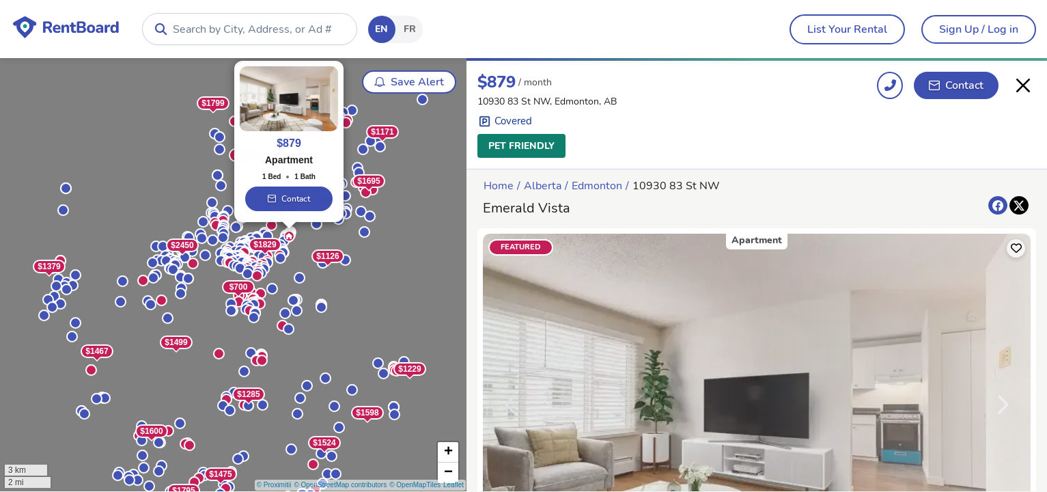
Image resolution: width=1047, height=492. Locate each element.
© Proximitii (274, 485)
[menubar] (847, 29)
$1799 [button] (212, 104)
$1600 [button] (151, 432)
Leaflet (453, 485)
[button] (216, 226)
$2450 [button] (182, 246)
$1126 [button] (327, 257)
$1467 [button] (96, 352)
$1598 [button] (367, 413)
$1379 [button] (49, 267)
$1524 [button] (324, 443)
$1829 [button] (264, 245)
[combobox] (249, 28)
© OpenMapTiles (415, 485)
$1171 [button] (382, 132)
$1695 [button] (368, 182)
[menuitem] (847, 29)
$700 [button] (238, 287)
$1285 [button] (248, 395)
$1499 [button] (176, 343)
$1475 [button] (220, 475)
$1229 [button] (409, 369)
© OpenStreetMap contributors (340, 485)
